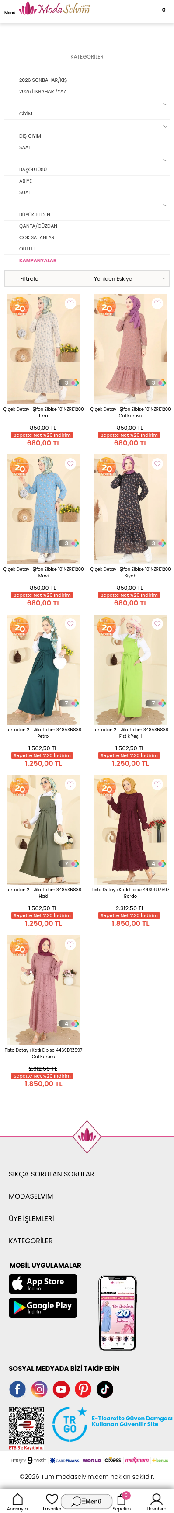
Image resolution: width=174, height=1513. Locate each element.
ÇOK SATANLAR (37, 237)
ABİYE (25, 180)
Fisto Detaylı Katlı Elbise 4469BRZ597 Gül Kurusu (43, 1053)
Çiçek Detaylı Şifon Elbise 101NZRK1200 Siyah (130, 572)
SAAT (25, 147)
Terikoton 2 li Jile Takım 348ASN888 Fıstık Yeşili (130, 733)
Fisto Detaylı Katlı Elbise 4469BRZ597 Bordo (130, 893)
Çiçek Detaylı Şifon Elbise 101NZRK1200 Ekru (43, 412)
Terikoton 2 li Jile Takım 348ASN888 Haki (43, 893)
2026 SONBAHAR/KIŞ (43, 80)
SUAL (25, 192)
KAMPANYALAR (37, 260)
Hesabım (157, 1501)
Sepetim (122, 1501)
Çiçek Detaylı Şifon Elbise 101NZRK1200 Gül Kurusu (130, 412)
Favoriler (52, 1501)
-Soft (39, 1471)
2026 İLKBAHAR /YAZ (42, 91)
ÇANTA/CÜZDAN (38, 226)
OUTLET (27, 248)
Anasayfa (17, 1501)
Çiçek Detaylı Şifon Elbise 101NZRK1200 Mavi (43, 572)
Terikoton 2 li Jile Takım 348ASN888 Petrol (43, 733)
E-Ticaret (60, 1471)
